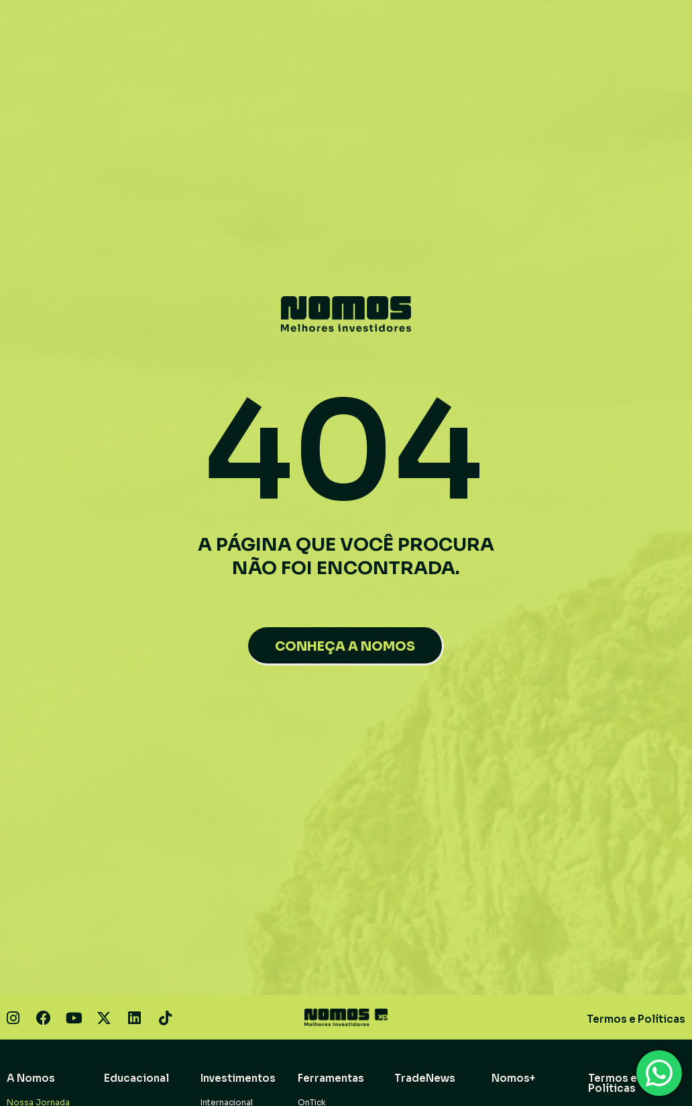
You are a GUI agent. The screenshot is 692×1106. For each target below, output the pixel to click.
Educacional (136, 1078)
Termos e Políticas (636, 1019)
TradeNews (424, 1078)
